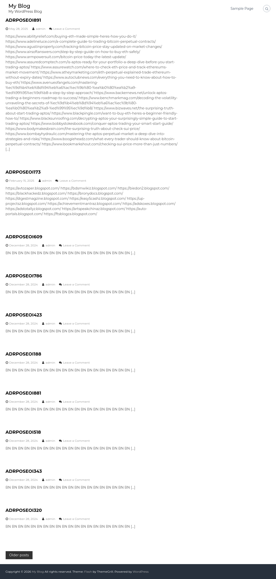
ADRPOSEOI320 (24, 510)
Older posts (19, 555)
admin (40, 29)
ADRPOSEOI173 (23, 172)
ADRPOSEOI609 (24, 237)
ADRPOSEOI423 (24, 315)
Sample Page (241, 8)
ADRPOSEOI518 (23, 432)
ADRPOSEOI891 (23, 20)
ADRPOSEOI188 (23, 354)
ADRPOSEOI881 (23, 393)
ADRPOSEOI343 (24, 471)
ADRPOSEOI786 (24, 276)
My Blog (20, 6)
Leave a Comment (66, 29)
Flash (88, 571)
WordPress (141, 571)
